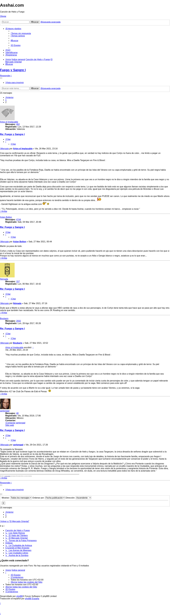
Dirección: (78, 498)
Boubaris (4, 318)
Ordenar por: (48, 498)
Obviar (3, 16)
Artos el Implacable (9, 122)
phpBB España (32, 598)
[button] (9, 97)
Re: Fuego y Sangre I (12, 134)
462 (18, 124)
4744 (18, 219)
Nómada (4, 279)
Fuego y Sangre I (13, 70)
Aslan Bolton (6, 217)
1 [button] (6, 100)
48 (17, 413)
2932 (18, 321)
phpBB (19, 596)
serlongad (4, 411)
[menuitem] (21, 33)
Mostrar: (17, 498)
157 (18, 281)
